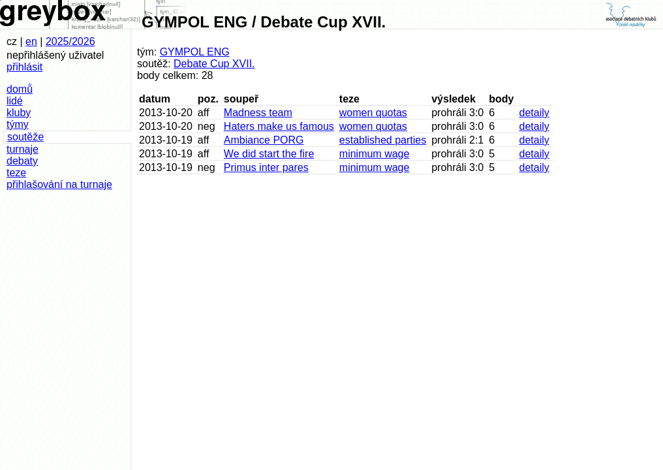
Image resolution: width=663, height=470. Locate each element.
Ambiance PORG (264, 140)
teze (16, 172)
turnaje (23, 149)
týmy (18, 124)
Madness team (258, 112)
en (31, 41)
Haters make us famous (279, 126)
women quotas (373, 112)
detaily (534, 112)
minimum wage (374, 153)
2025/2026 (70, 41)
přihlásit (24, 66)
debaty (22, 160)
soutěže (25, 136)
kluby (19, 112)
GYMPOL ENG (195, 51)
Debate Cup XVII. (214, 63)
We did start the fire (269, 153)
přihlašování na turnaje (59, 184)
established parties (382, 140)
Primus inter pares (266, 167)
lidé (15, 100)
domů (20, 89)
